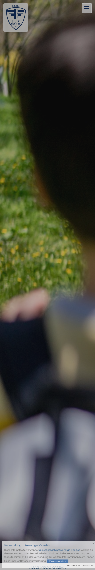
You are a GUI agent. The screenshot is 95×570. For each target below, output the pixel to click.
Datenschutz (73, 565)
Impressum (87, 565)
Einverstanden (57, 561)
